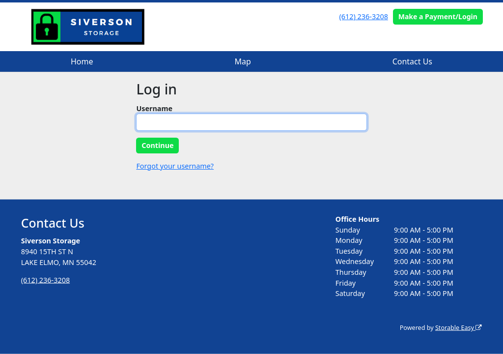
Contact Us (412, 61)
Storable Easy (458, 328)
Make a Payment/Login (437, 16)
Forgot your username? (175, 166)
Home (82, 61)
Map (242, 61)
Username (154, 108)
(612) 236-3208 (363, 16)
